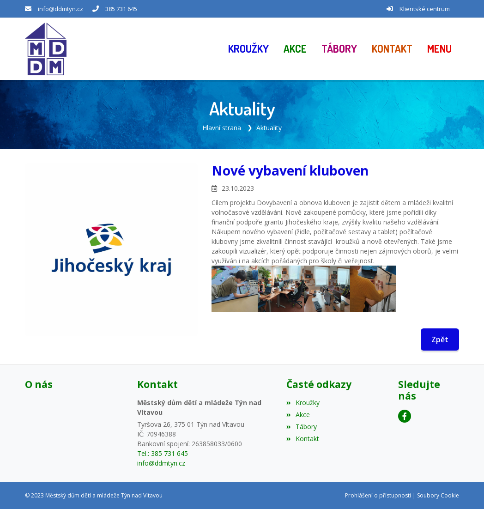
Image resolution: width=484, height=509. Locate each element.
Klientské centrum (424, 9)
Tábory (301, 426)
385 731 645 (121, 9)
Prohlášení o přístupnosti (378, 495)
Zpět (439, 339)
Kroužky (303, 402)
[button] (439, 49)
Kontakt (302, 438)
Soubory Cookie (438, 495)
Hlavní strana (221, 127)
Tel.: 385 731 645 (162, 453)
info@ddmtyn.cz (60, 9)
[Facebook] (404, 416)
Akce (298, 414)
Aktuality (269, 127)
